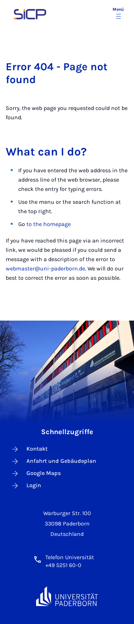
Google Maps (36, 473)
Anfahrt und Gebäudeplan (53, 461)
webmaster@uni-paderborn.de (45, 268)
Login (26, 485)
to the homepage (48, 224)
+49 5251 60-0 (63, 565)
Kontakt (29, 449)
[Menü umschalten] (118, 13)
